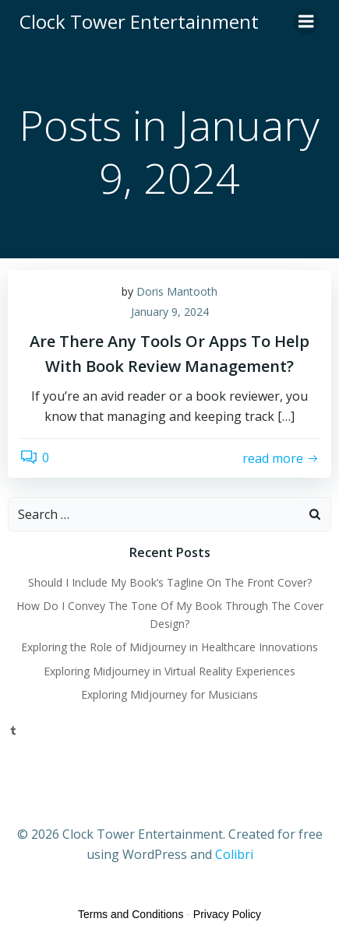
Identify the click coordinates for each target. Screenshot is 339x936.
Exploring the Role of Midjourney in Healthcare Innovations (169, 647)
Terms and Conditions (130, 914)
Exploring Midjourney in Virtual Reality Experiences (169, 671)
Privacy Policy (227, 914)
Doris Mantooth (176, 291)
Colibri (234, 854)
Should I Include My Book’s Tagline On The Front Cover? (170, 582)
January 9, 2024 (170, 311)
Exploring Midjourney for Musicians (169, 694)
